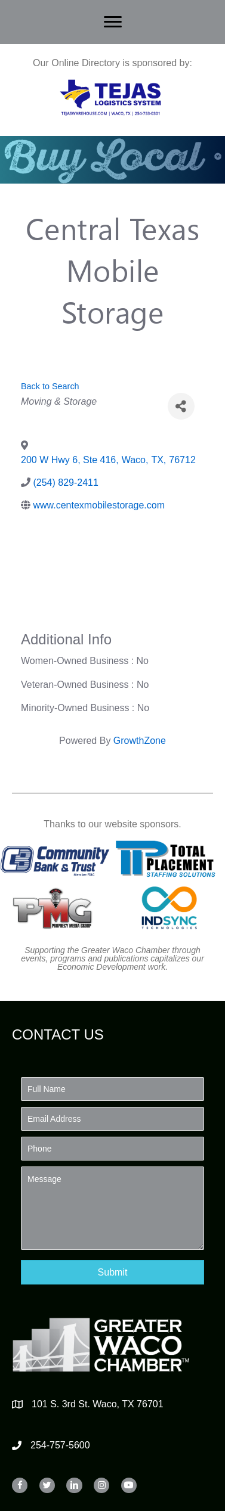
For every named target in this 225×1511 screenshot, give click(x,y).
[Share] (181, 406)
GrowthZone (139, 741)
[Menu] (113, 22)
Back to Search (50, 386)
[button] (112, 1272)
